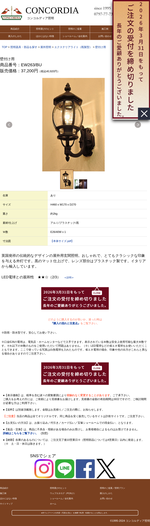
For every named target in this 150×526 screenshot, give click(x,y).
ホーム (53, 504)
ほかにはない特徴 (45, 36)
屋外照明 (45, 47)
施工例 (105, 29)
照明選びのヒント (45, 29)
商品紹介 (15, 29)
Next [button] (138, 125)
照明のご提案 (75, 29)
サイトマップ (6, 504)
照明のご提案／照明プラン (112, 488)
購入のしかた (15, 36)
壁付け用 (100, 47)
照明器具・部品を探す (23, 47)
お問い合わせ (105, 36)
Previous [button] (9, 125)
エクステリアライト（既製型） (73, 47)
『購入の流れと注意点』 (65, 323)
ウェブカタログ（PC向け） (63, 493)
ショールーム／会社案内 (75, 36)
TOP (4, 47)
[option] (74, 124)
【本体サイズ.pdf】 (62, 241)
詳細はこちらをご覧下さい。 (20, 433)
